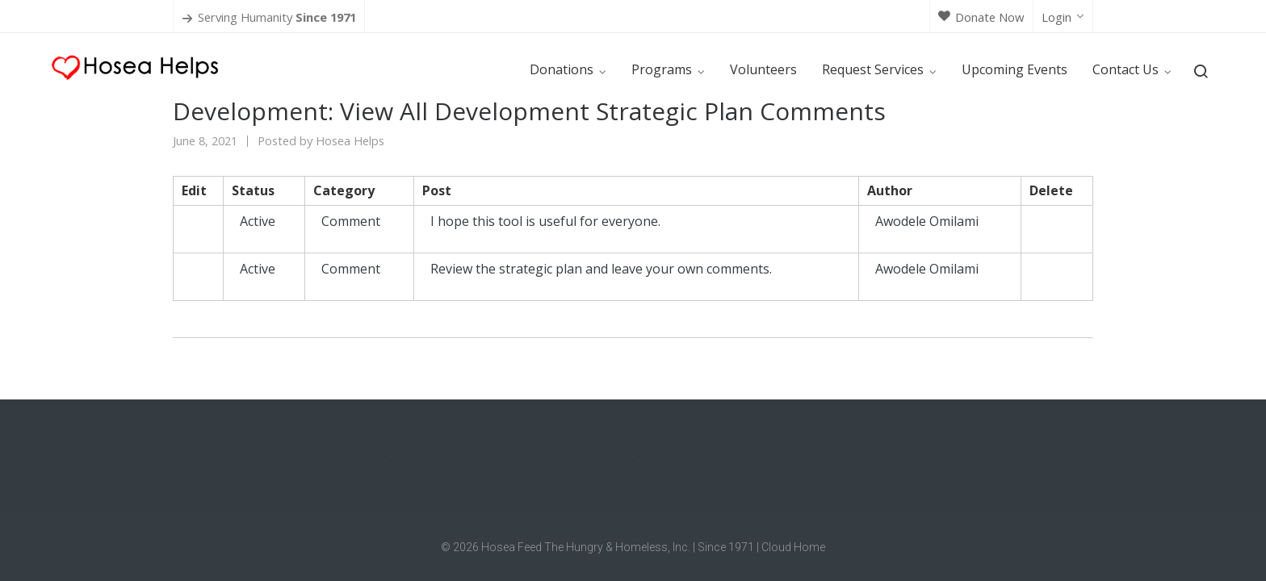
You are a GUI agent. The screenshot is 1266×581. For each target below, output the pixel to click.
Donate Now (981, 17)
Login (1063, 17)
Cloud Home (793, 547)
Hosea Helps (350, 140)
